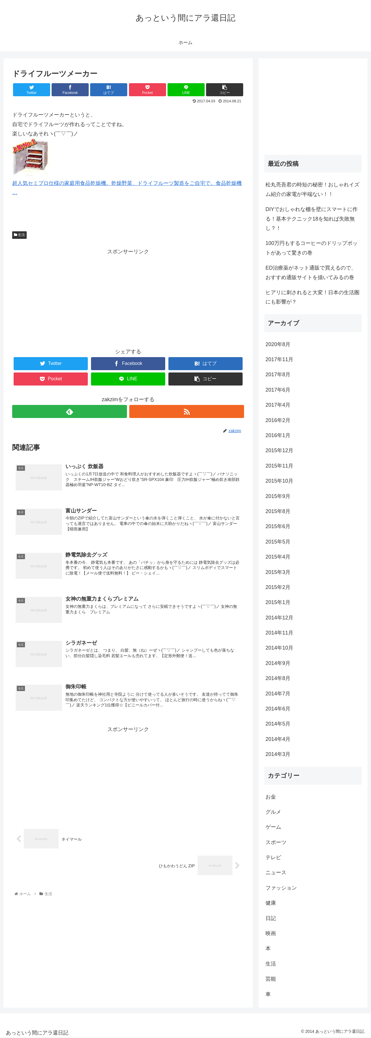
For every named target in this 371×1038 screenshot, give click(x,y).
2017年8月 (277, 374)
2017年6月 (277, 390)
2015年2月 (277, 587)
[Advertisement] (128, 296)
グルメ (273, 812)
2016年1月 (277, 435)
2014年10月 (279, 648)
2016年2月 (277, 420)
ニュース (275, 872)
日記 (270, 918)
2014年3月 (277, 754)
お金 (270, 797)
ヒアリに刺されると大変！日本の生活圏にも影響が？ (312, 297)
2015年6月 (277, 526)
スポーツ (275, 842)
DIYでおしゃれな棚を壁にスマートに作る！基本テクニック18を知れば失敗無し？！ (311, 218)
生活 (19, 235)
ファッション (281, 888)
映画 (270, 933)
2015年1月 (277, 602)
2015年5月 (277, 542)
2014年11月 (279, 633)
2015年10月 (279, 481)
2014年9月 (277, 663)
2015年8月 (277, 511)
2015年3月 (277, 572)
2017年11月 (279, 359)
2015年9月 (277, 496)
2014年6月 (277, 709)
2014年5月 (277, 724)
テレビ (273, 857)
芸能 (270, 979)
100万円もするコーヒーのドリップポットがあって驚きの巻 (311, 247)
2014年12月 (279, 618)
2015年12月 (279, 450)
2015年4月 (277, 557)
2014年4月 (277, 739)
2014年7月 (277, 694)
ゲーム (273, 827)
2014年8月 (277, 678)
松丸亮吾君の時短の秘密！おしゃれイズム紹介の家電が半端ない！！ (312, 189)
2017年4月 (277, 405)
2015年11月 (279, 466)
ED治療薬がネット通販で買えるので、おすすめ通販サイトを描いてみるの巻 (310, 272)
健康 (270, 903)
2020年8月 (277, 344)
